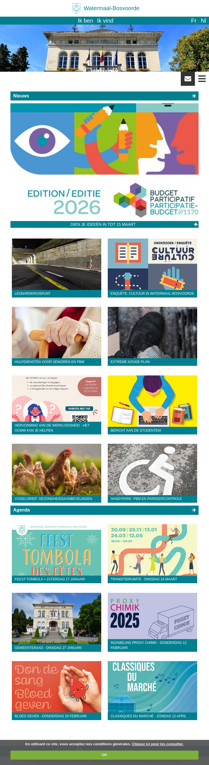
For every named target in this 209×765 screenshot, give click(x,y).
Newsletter (188, 81)
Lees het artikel (195, 225)
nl (203, 21)
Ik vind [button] (105, 21)
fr (193, 21)
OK (104, 755)
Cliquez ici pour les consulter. (158, 744)
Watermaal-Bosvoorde (111, 8)
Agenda (21, 510)
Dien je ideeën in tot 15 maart (103, 224)
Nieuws (21, 95)
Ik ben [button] (85, 21)
